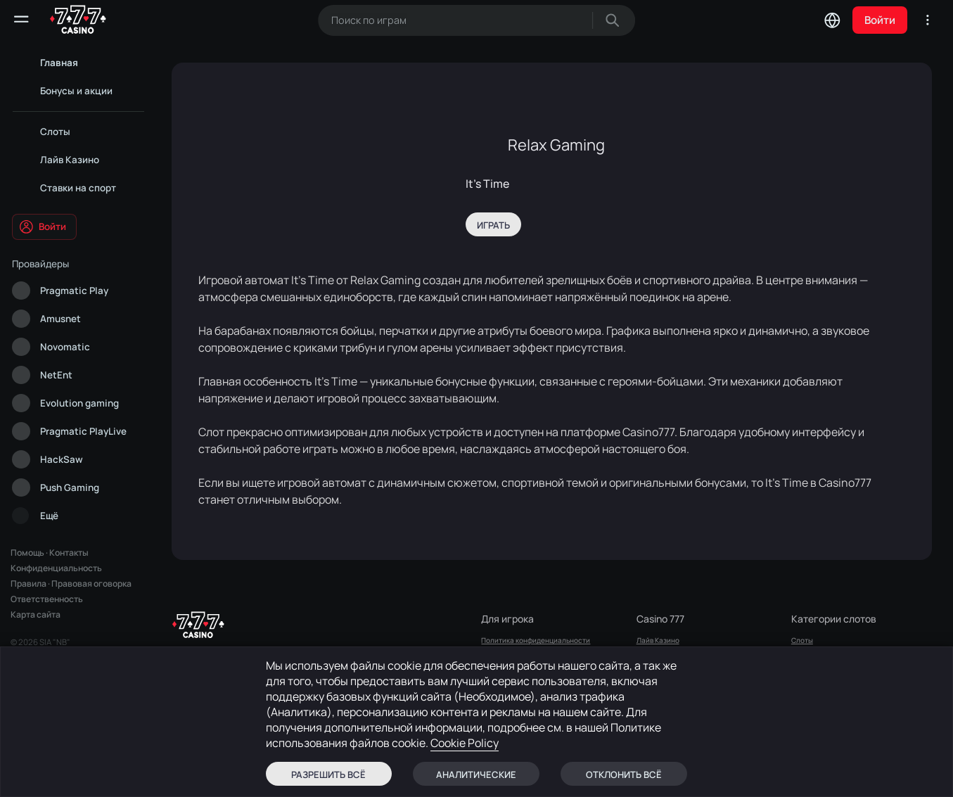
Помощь (27, 553)
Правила (28, 583)
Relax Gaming (556, 144)
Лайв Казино (658, 640)
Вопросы (496, 732)
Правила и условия (513, 658)
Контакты (69, 553)
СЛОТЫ (649, 658)
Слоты (802, 640)
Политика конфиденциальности (535, 640)
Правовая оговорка (91, 583)
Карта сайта (35, 614)
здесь (181, 713)
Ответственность (47, 599)
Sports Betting (660, 695)
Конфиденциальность (56, 568)
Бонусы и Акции (663, 677)
